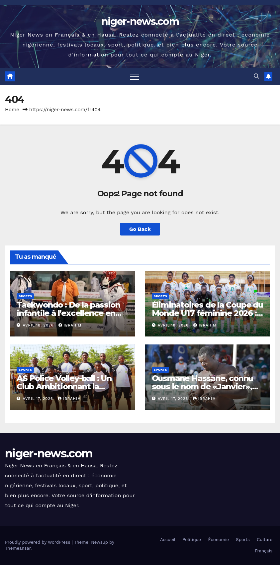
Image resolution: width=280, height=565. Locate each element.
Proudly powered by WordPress (38, 542)
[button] (256, 76)
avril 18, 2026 (39, 325)
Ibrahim (69, 325)
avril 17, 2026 (39, 399)
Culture (264, 539)
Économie (218, 539)
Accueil (167, 539)
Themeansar (18, 548)
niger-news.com (140, 21)
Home (12, 110)
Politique (191, 539)
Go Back (140, 229)
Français (263, 550)
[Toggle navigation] (134, 76)
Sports (25, 296)
